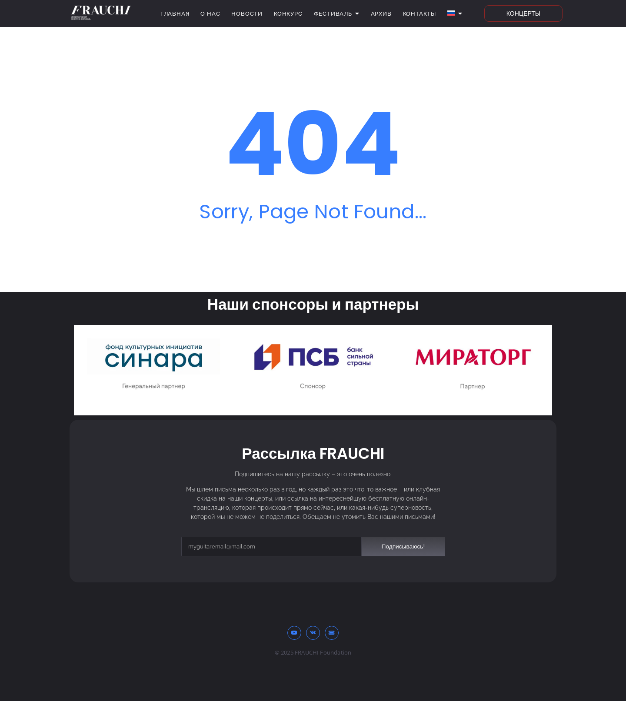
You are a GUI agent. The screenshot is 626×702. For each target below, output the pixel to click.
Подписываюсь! (403, 546)
